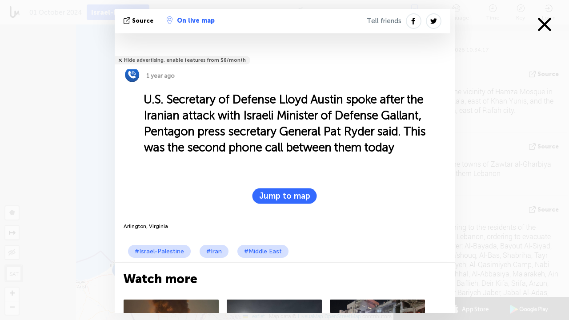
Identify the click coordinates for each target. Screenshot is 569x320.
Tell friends (384, 21)
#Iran (214, 251)
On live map (191, 20)
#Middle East (263, 251)
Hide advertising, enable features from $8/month (185, 60)
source (139, 20)
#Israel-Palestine (159, 251)
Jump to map (284, 196)
